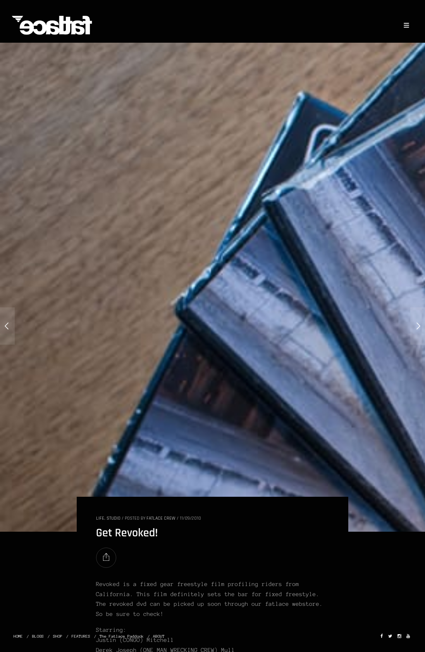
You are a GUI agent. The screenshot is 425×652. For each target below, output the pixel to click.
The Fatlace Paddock (122, 636)
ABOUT (159, 636)
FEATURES (81, 636)
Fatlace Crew (161, 518)
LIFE (100, 518)
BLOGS (38, 636)
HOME (18, 636)
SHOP (57, 636)
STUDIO (113, 518)
